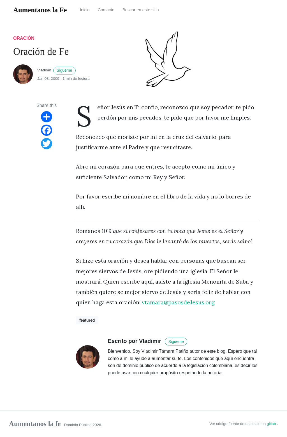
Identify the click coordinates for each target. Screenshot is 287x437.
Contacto (106, 10)
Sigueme (64, 70)
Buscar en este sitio (140, 10)
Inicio (85, 10)
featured (87, 320)
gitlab (272, 424)
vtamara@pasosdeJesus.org (178, 302)
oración (23, 38)
